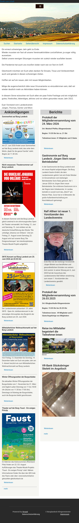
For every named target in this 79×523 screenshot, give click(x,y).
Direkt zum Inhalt (7, 1)
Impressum (47, 43)
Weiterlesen (8, 158)
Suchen (7, 43)
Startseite (18, 43)
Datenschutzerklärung (65, 43)
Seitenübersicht (32, 43)
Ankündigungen (16, 112)
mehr (6, 489)
